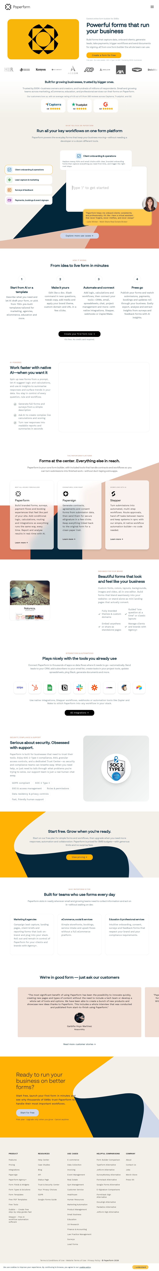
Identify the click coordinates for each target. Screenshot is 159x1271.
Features (13, 1160)
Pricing (12, 1165)
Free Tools (13, 1205)
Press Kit (130, 1180)
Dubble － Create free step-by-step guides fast (20, 1211)
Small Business (74, 1215)
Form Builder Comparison (108, 1160)
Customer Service (75, 1190)
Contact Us (131, 1165)
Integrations (14, 1170)
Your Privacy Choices (47, 1190)
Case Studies (44, 1165)
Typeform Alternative (106, 1165)
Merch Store (131, 1175)
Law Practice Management (79, 1235)
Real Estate (72, 1180)
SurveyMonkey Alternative (109, 1175)
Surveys (71, 1240)
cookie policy (85, 1267)
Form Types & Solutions (19, 1190)
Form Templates (16, 1195)
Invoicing (71, 1170)
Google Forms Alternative (108, 1185)
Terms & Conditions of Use (52, 1261)
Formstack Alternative (107, 1180)
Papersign (13, 1175)
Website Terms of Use (76, 1261)
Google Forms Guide (47, 1200)
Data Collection (74, 1165)
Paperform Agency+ (17, 1180)
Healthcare (72, 1195)
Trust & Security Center (48, 1185)
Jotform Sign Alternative (108, 1213)
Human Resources (75, 1200)
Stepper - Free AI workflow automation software (18, 1220)
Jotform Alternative (106, 1170)
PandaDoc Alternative (106, 1208)
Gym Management (75, 1185)
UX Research (73, 1225)
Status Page (43, 1180)
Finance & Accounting (77, 1230)
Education (71, 1220)
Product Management (77, 1210)
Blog (40, 1170)
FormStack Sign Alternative (104, 1196)
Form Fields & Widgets (19, 1185)
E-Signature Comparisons (108, 1190)
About (128, 1160)
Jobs (128, 1170)
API (39, 1175)
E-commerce (73, 1160)
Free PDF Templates (18, 1200)
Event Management (76, 1175)
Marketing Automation (77, 1205)
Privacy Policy (94, 1261)
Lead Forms (72, 1245)
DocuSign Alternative (106, 1203)
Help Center (43, 1160)
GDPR (40, 1195)
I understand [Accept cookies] (140, 1267)
